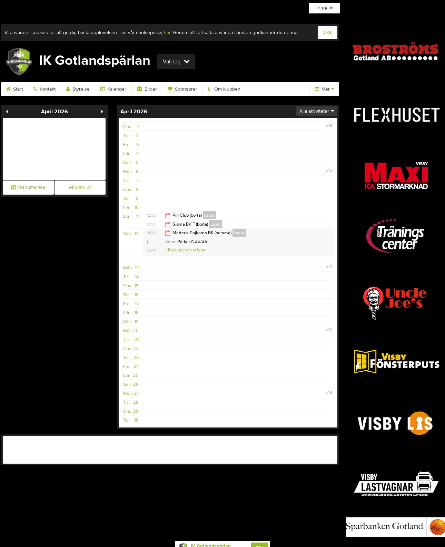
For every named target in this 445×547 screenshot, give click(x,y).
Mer (324, 89)
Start (14, 89)
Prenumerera (28, 187)
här (167, 33)
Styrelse (78, 89)
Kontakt (44, 89)
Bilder (147, 89)
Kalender (113, 89)
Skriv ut (80, 187)
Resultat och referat (185, 250)
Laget (209, 215)
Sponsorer (182, 89)
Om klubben (224, 89)
